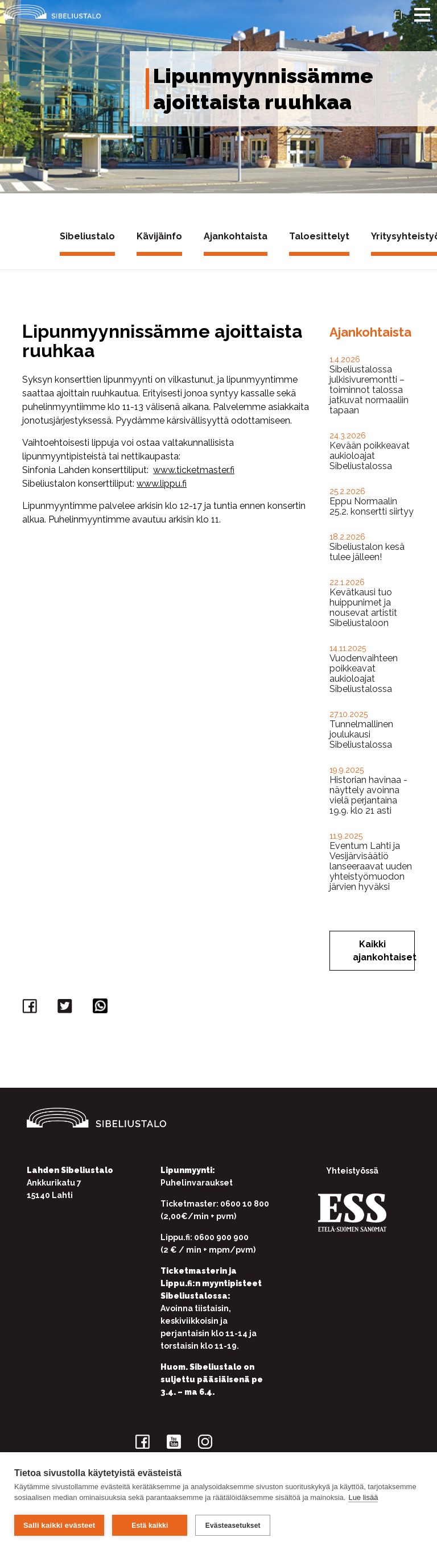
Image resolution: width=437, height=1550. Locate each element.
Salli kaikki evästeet (59, 1525)
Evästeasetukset (233, 1526)
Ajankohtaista (235, 236)
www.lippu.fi (162, 483)
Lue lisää (363, 1498)
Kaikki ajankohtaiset (384, 951)
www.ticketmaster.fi (193, 470)
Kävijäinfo (159, 236)
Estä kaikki (149, 1526)
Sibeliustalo (87, 236)
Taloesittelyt (319, 236)
